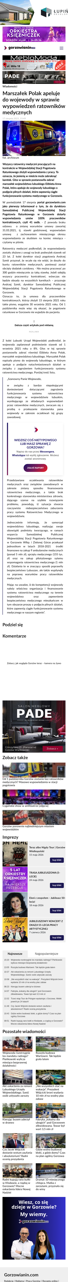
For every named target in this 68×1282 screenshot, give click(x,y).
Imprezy (10, 837)
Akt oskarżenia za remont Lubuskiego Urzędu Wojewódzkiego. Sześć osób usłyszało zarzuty (31, 973)
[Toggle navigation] (61, 48)
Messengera (47, 451)
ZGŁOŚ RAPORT (35, 467)
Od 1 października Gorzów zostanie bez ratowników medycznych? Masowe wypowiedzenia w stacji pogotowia (33, 782)
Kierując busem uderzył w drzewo (25, 987)
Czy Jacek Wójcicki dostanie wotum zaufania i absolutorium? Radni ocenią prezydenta (31, 1007)
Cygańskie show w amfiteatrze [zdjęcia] (25, 806)
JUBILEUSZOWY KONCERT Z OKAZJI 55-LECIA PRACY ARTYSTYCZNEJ (46, 925)
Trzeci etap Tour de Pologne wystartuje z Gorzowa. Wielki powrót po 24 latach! (36, 1000)
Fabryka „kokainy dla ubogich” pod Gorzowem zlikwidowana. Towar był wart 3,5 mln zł (31, 992)
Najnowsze (15, 953)
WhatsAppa (18, 455)
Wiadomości (10, 86)
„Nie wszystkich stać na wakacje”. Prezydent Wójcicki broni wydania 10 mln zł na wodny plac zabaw (37, 981)
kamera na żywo (52, 663)
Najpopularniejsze (46, 953)
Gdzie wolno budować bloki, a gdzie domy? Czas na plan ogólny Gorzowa (36, 1015)
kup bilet (56, 860)
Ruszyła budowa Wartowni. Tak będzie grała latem (33, 967)
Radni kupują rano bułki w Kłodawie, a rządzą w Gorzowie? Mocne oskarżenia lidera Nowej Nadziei (37, 1022)
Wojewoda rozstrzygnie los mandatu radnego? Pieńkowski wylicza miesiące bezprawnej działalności (36, 961)
